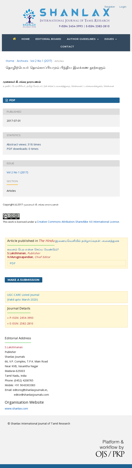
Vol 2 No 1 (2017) (41, 61)
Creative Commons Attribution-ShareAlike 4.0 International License (78, 221)
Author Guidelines (81, 38)
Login (122, 6)
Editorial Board (48, 38)
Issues (109, 38)
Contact (67, 46)
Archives (22, 61)
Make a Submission (23, 280)
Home (26, 38)
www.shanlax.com (16, 408)
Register (110, 6)
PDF (12, 100)
